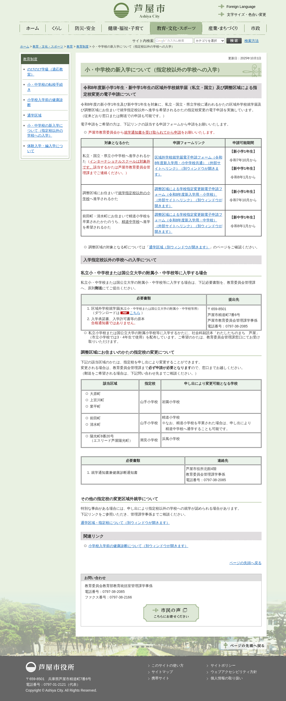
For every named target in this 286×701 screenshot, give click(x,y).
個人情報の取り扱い (227, 678)
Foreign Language (241, 7)
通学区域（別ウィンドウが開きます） (179, 247)
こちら (135, 313)
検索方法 (251, 41)
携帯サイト (160, 678)
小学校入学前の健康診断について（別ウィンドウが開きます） (138, 546)
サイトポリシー (223, 665)
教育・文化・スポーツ (48, 46)
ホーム (24, 46)
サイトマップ (162, 672)
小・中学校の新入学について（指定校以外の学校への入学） (45, 130)
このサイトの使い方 (168, 665)
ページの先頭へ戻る (245, 563)
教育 (70, 46)
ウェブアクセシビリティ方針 (234, 672)
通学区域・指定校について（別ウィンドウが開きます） (125, 523)
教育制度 (82, 46)
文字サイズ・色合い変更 (246, 14)
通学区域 (34, 115)
